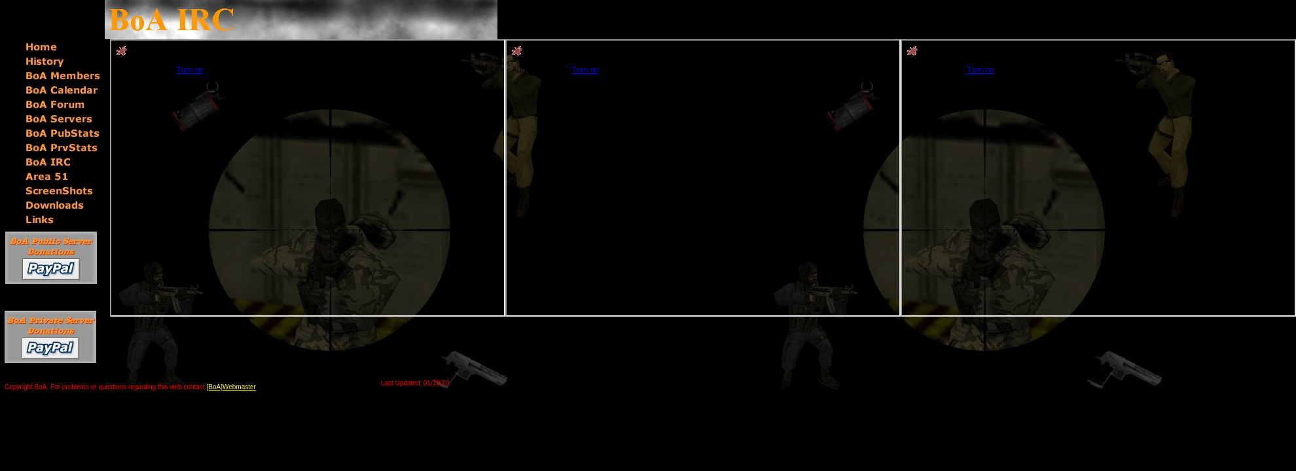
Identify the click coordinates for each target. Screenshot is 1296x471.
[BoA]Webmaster (231, 387)
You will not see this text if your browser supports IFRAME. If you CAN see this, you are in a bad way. (307, 178)
